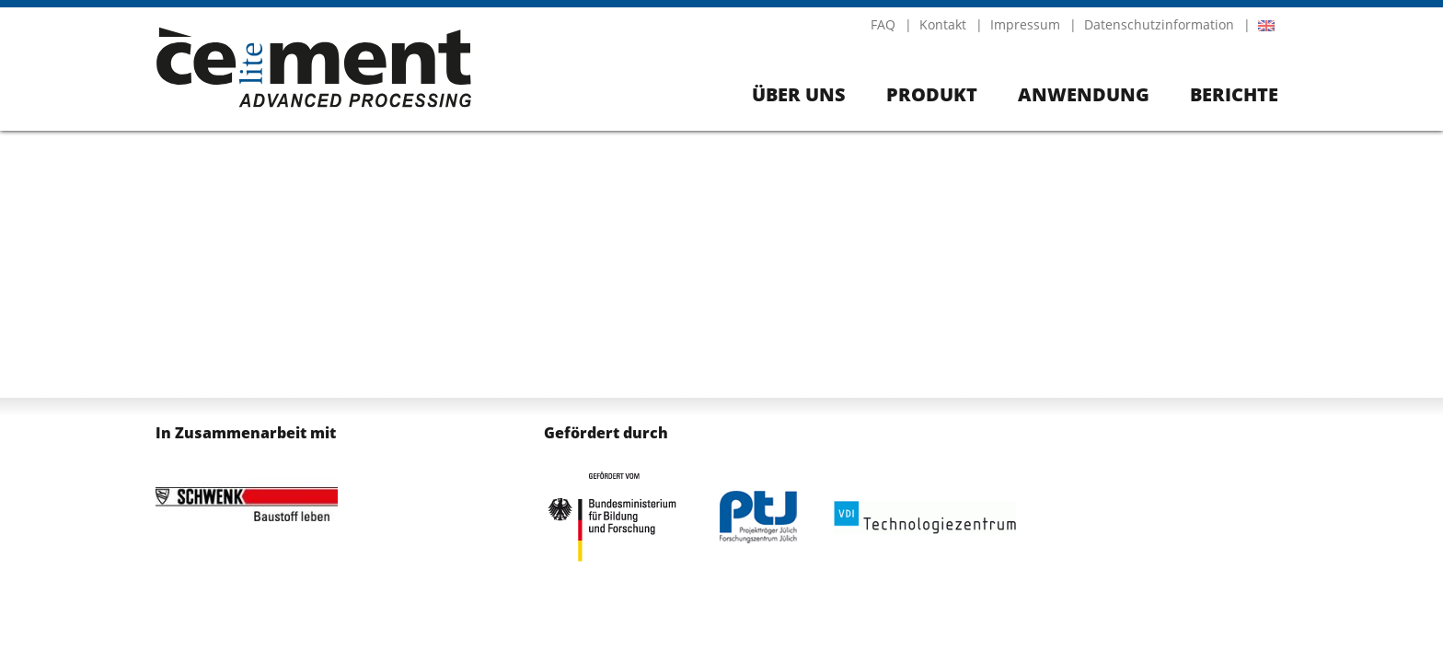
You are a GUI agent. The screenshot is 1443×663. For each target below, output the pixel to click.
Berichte (1234, 94)
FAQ (883, 24)
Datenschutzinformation (1159, 24)
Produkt (931, 94)
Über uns (799, 94)
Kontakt (942, 24)
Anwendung (1083, 94)
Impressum (1025, 24)
